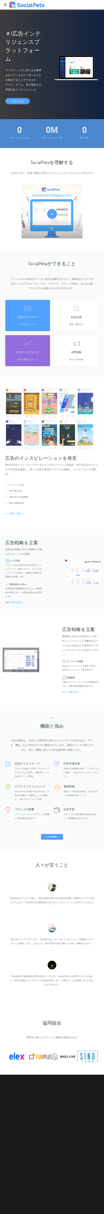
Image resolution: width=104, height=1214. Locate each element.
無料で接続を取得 (14, 602)
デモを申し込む (18, 101)
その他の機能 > (52, 837)
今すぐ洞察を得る (71, 691)
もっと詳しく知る (14, 513)
